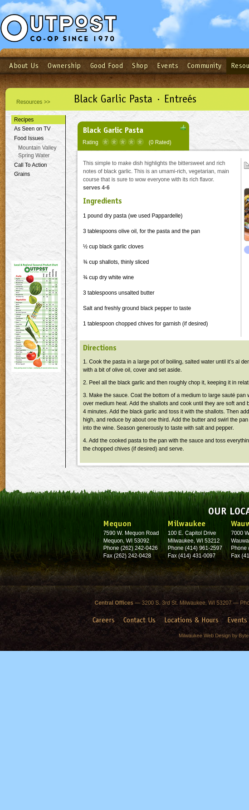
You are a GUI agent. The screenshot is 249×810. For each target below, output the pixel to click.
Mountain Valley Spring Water (37, 152)
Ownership (64, 65)
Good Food (106, 65)
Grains (22, 174)
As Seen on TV (32, 129)
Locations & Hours (191, 620)
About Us (24, 65)
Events (167, 65)
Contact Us (139, 620)
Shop (140, 65)
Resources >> (33, 102)
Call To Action (30, 165)
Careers (104, 620)
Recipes (24, 119)
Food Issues (29, 138)
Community (204, 65)
